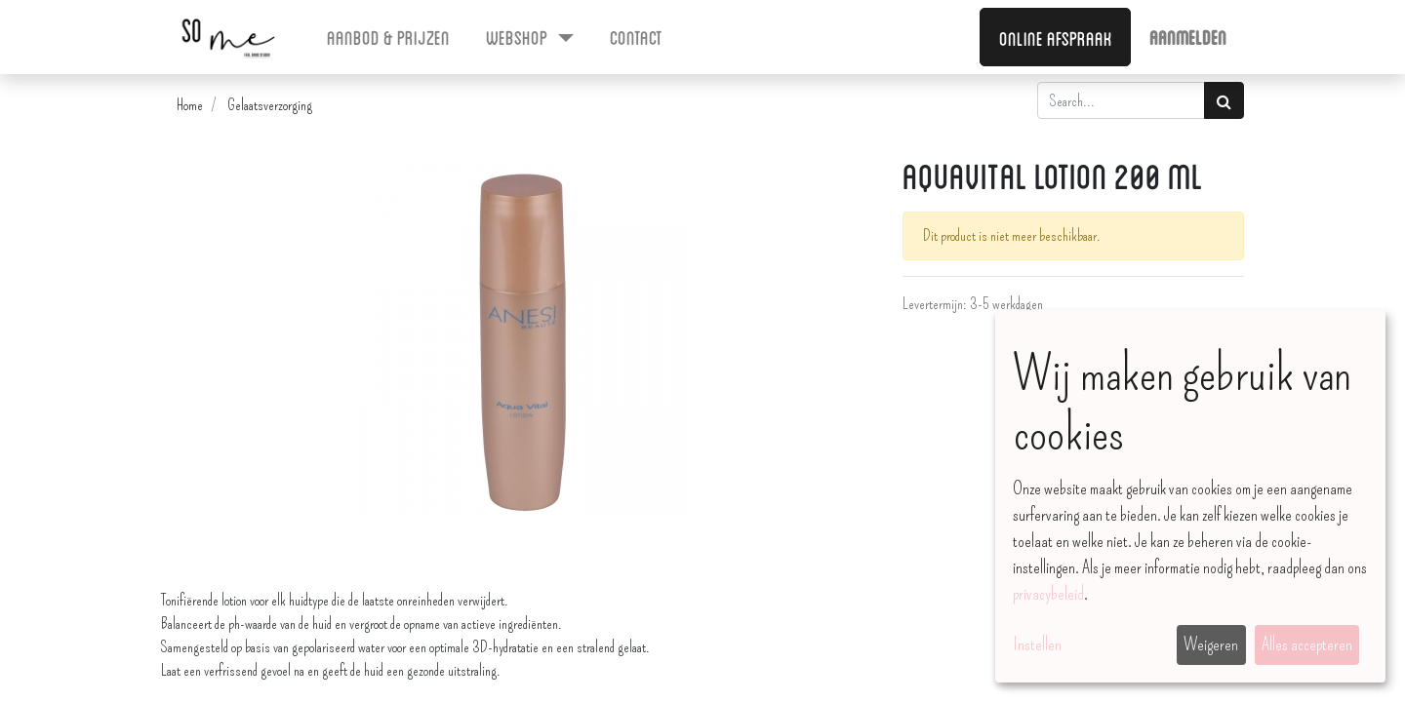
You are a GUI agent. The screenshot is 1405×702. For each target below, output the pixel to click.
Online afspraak (1055, 37)
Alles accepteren (1307, 644)
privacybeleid (1048, 593)
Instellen (1037, 644)
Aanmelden (1187, 36)
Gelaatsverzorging (269, 105)
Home (190, 105)
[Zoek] (1224, 100)
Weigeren (1211, 644)
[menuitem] (388, 36)
